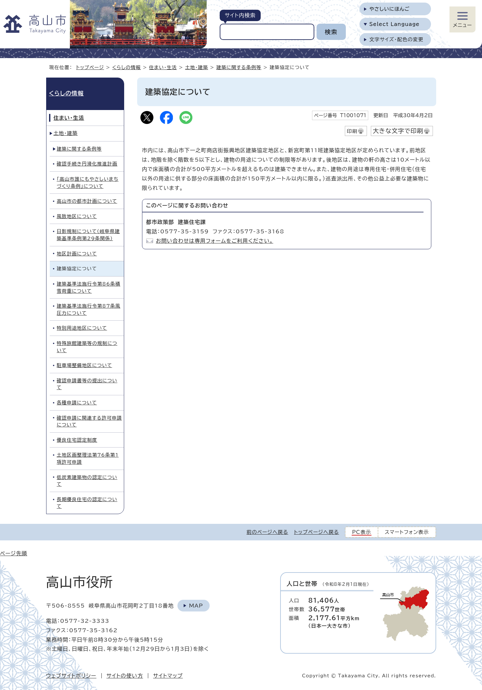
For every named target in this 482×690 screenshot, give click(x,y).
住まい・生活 (163, 67)
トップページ (90, 67)
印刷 (352, 131)
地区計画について (77, 253)
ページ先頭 (13, 553)
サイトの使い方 (125, 675)
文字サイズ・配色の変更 (396, 39)
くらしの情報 (126, 67)
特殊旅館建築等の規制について (87, 347)
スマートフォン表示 (407, 532)
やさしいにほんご (389, 8)
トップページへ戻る (316, 532)
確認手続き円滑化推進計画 (87, 163)
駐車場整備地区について (84, 365)
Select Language (394, 24)
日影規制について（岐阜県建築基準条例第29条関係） (88, 235)
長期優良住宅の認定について (87, 503)
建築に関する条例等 (239, 67)
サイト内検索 (240, 15)
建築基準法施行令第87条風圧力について (89, 309)
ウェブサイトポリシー (71, 675)
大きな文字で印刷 (398, 131)
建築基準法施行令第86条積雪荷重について (89, 287)
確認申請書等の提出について (87, 384)
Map (196, 605)
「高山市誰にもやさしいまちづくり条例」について (88, 183)
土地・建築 (196, 67)
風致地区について (77, 216)
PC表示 (361, 532)
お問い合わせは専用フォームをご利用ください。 (214, 240)
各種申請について (77, 402)
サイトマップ (168, 675)
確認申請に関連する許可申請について (89, 421)
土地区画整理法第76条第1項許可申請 (88, 458)
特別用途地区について (82, 328)
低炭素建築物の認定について (87, 481)
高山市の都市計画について (87, 201)
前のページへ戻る (267, 532)
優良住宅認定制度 (77, 439)
